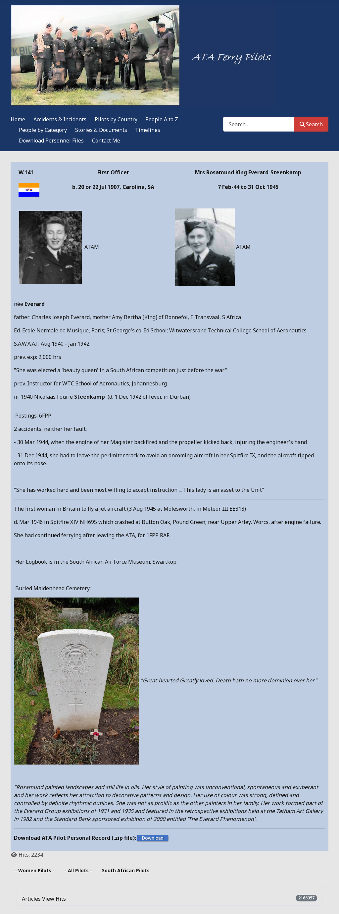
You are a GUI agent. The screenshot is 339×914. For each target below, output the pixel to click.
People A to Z (161, 119)
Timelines (147, 130)
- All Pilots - (78, 870)
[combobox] (258, 124)
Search (311, 124)
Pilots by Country (116, 119)
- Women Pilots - (35, 870)
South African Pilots (126, 870)
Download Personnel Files (51, 140)
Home (18, 119)
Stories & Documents (101, 130)
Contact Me (106, 140)
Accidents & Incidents (59, 119)
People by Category (43, 130)
